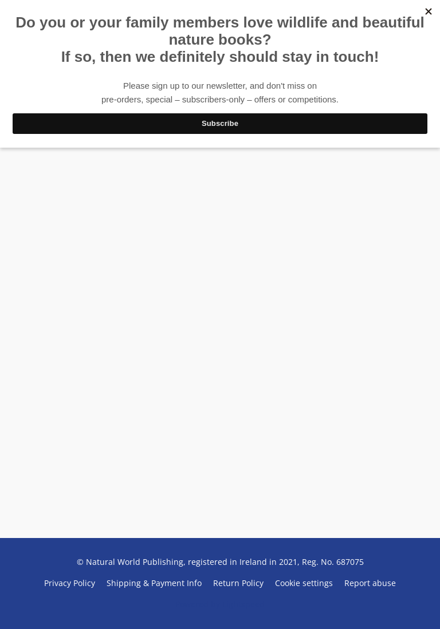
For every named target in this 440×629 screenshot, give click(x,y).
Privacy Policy (69, 582)
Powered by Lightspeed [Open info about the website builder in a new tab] (220, 604)
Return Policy (238, 582)
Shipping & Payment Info (154, 582)
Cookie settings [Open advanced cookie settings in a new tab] (304, 582)
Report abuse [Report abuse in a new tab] (370, 582)
